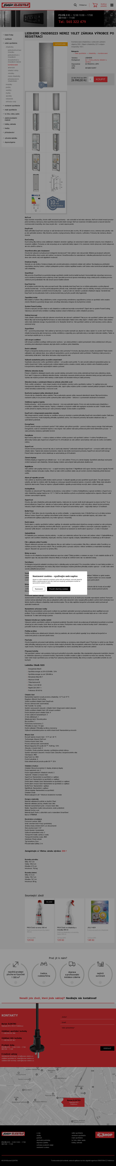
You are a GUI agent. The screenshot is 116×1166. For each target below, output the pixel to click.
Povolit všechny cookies (58, 589)
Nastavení (39, 589)
